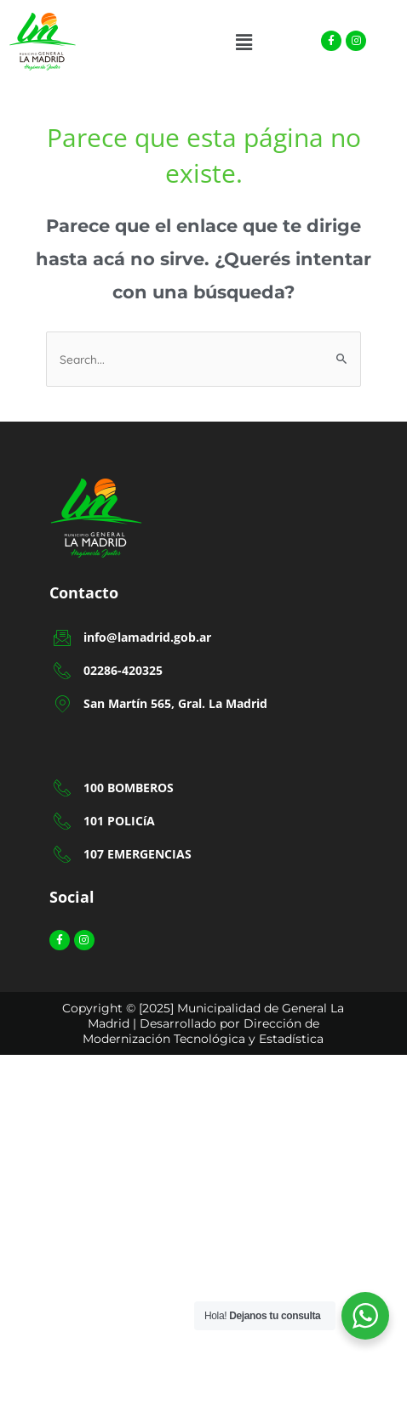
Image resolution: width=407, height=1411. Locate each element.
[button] (244, 42)
